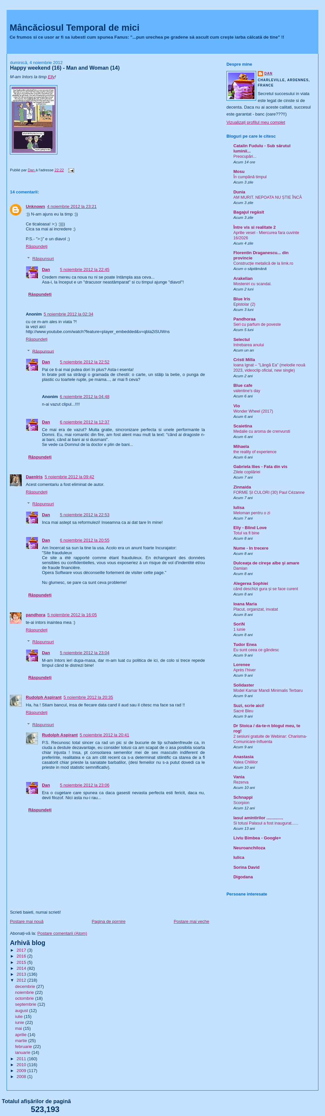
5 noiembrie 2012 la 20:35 (88, 697)
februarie (24, 1046)
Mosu (239, 171)
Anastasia (243, 756)
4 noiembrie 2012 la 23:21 (72, 206)
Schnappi (243, 797)
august (22, 1010)
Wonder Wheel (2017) (253, 411)
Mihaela (241, 446)
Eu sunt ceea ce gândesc (256, 650)
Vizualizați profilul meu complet (255, 122)
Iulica (238, 857)
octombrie (25, 998)
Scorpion (241, 802)
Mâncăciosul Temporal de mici (74, 27)
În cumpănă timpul (250, 177)
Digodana (243, 876)
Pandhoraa (244, 319)
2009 (21, 1070)
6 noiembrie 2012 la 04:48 (84, 396)
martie (21, 1040)
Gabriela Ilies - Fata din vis (260, 466)
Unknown (35, 206)
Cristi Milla (244, 359)
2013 (21, 974)
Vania (239, 776)
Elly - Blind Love (250, 527)
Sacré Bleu (243, 711)
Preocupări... (244, 156)
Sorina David (246, 867)
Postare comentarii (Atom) (62, 933)
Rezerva (241, 782)
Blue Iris (241, 298)
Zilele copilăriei (246, 472)
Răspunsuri (43, 258)
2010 (21, 1064)
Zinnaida (242, 487)
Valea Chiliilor (245, 762)
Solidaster (243, 685)
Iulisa (238, 507)
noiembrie (25, 992)
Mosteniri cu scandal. (252, 284)
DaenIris (34, 476)
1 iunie (239, 629)
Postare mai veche (191, 921)
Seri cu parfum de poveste (257, 324)
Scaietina (242, 425)
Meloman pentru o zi (251, 513)
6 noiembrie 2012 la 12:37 (84, 422)
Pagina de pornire (109, 921)
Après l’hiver (244, 670)
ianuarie (23, 1052)
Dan (46, 269)
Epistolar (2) (244, 304)
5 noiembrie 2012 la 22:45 (84, 269)
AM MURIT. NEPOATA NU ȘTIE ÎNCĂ (267, 197)
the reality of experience (255, 452)
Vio (236, 405)
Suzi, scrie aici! (248, 705)
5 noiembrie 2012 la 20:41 (104, 734)
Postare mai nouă (27, 921)
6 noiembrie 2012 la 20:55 (84, 540)
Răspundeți (36, 246)
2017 (21, 950)
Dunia (239, 191)
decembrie (25, 986)
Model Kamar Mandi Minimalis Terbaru (268, 690)
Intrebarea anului (248, 345)
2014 (21, 968)
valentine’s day (246, 391)
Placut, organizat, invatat (255, 609)
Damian (240, 568)
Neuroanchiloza (249, 847)
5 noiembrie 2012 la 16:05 (72, 614)
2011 (21, 1058)
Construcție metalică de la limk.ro (263, 263)
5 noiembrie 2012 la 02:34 (68, 314)
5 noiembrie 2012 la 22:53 (84, 514)
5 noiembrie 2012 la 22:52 (84, 361)
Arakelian (243, 278)
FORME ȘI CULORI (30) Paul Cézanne (269, 492)
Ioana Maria (245, 603)
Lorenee (241, 664)
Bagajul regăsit (248, 212)
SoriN (239, 624)
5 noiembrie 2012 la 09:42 (69, 476)
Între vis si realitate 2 (254, 227)
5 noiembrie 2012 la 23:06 (84, 785)
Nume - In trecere (250, 548)
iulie (19, 1016)
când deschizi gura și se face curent (265, 589)
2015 (21, 962)
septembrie (26, 1004)
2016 (21, 956)
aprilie (21, 1034)
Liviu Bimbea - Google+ (257, 837)
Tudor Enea (245, 644)
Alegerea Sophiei (250, 583)
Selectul (241, 339)
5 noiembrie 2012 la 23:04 (84, 652)
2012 (21, 980)
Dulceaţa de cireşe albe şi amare (266, 562)
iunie (20, 1022)
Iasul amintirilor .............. (258, 817)
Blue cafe (242, 385)
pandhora (35, 614)
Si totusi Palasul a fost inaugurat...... (265, 823)
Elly (51, 76)
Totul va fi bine (246, 533)
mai (19, 1028)
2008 (21, 1076)
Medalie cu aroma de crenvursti (261, 431)
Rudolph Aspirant (44, 697)
